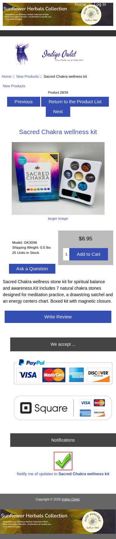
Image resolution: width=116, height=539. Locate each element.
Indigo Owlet (70, 499)
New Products (27, 76)
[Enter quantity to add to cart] (66, 254)
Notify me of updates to (63, 464)
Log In (100, 4)
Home (80, 4)
